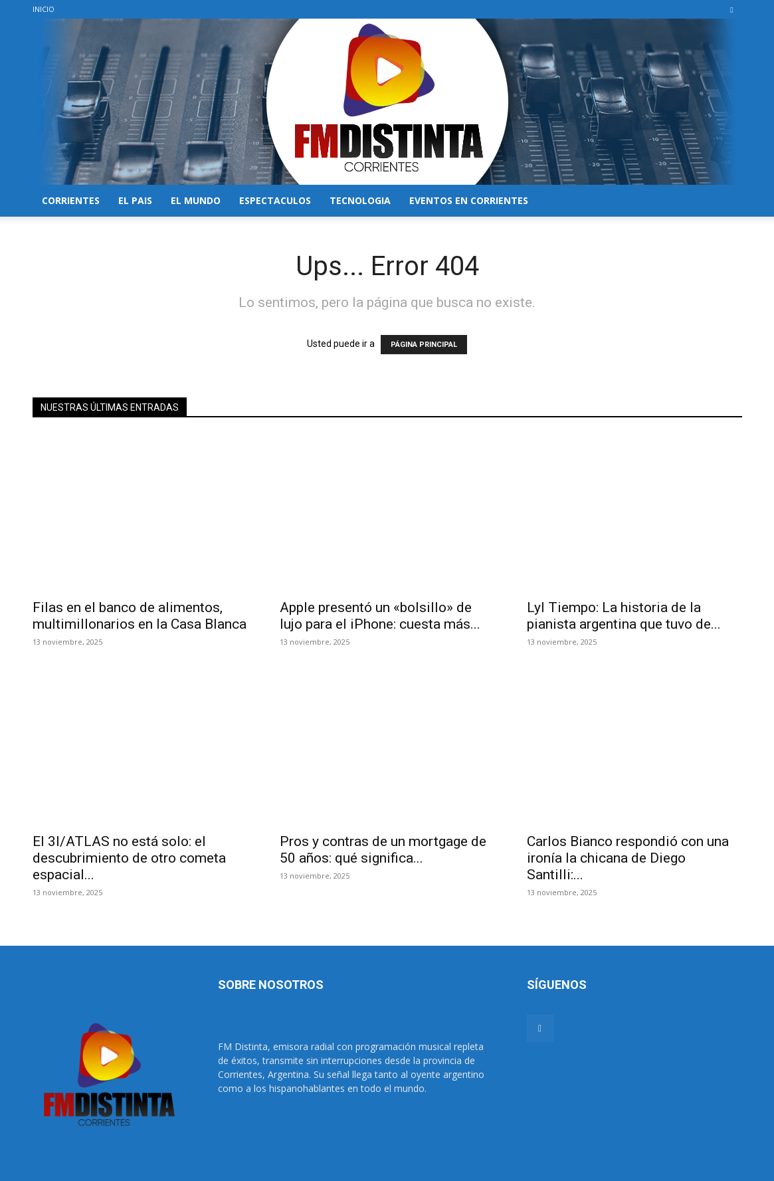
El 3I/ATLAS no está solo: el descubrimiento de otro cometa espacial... (129, 858)
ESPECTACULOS (275, 200)
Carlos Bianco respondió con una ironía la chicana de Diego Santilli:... (628, 858)
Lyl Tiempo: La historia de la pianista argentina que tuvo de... (624, 615)
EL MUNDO (196, 200)
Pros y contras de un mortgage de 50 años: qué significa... (383, 849)
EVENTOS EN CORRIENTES (468, 200)
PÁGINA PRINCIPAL (424, 344)
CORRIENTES (71, 200)
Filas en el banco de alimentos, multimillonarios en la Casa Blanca (139, 615)
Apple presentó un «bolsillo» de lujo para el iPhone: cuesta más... (380, 615)
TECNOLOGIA (360, 200)
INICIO (43, 9)
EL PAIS (135, 200)
